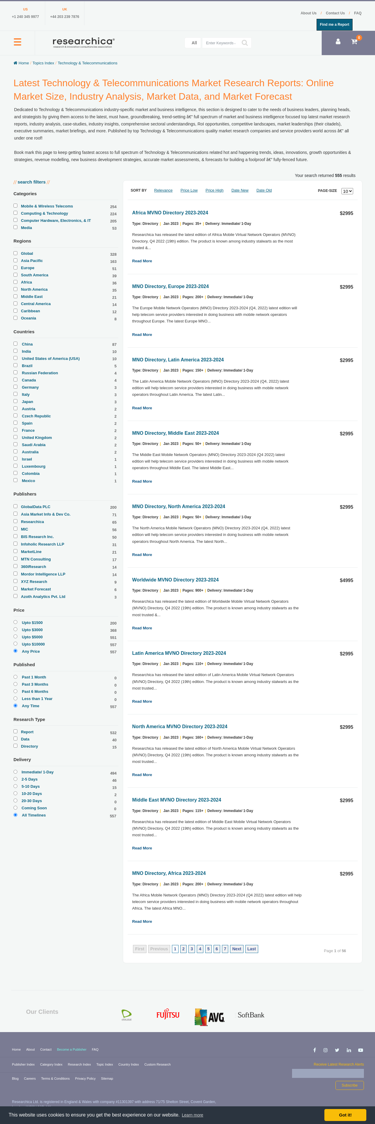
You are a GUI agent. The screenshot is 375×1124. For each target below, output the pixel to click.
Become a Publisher (72, 1049)
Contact (46, 1049)
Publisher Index (24, 1064)
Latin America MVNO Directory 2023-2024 (179, 653)
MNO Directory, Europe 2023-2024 (170, 286)
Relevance (163, 190)
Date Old (264, 190)
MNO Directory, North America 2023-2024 (178, 506)
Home (17, 1049)
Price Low (189, 190)
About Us (309, 13)
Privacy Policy (86, 1078)
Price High (214, 190)
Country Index (129, 1064)
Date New (240, 190)
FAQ (358, 13)
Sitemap (107, 1078)
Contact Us (336, 13)
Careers (30, 1078)
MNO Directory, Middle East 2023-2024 (175, 433)
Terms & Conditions (55, 1078)
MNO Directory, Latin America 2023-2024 (178, 359)
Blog (15, 1078)
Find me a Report (334, 24)
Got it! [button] (345, 1115)
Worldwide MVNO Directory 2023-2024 (175, 579)
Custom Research (157, 1064)
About (31, 1049)
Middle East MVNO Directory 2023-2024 (176, 799)
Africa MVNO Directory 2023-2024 (170, 212)
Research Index (80, 1064)
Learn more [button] (192, 1115)
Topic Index (105, 1064)
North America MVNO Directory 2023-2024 (179, 726)
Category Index (51, 1064)
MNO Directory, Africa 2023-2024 (168, 873)
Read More (142, 261)
